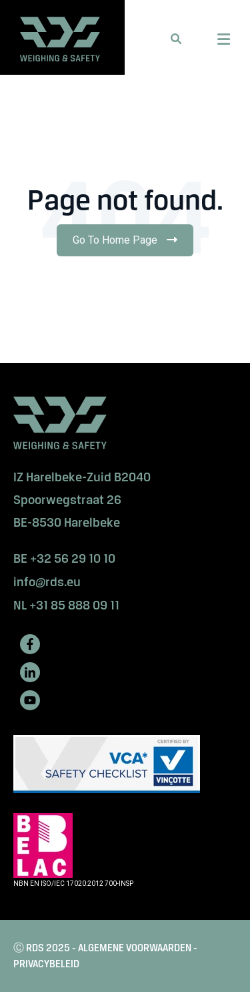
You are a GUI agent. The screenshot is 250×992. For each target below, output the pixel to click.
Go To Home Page (129, 244)
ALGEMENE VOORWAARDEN (134, 947)
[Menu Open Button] (223, 39)
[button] (176, 39)
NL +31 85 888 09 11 (66, 605)
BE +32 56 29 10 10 (64, 558)
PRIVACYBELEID (46, 963)
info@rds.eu (47, 582)
